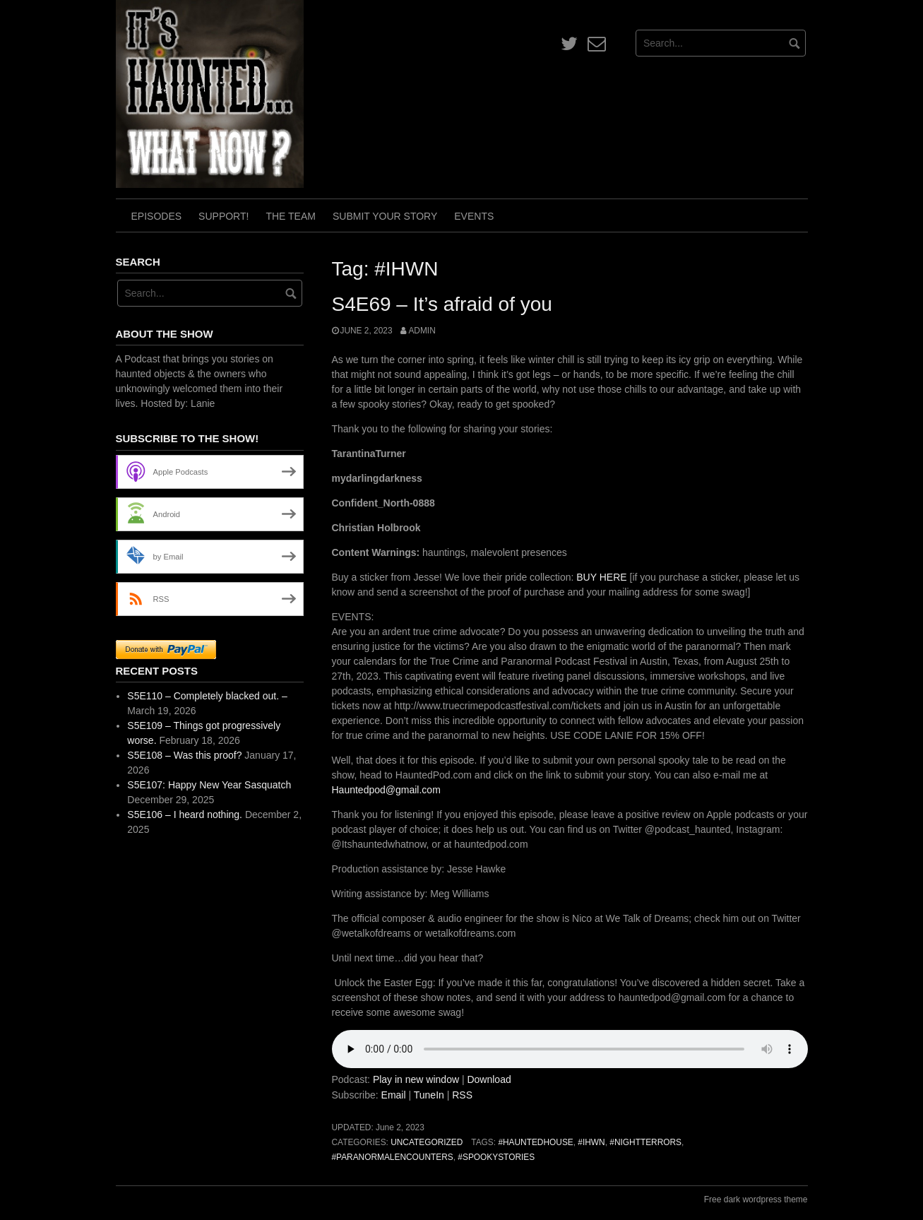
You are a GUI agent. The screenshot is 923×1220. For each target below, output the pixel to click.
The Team (291, 216)
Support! (223, 216)
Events (474, 216)
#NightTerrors (645, 1142)
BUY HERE (602, 577)
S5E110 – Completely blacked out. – (207, 695)
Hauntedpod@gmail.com (386, 789)
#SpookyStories (496, 1157)
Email (393, 1095)
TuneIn (429, 1095)
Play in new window (416, 1079)
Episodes (156, 216)
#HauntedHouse (535, 1142)
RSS (462, 1095)
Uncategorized (427, 1142)
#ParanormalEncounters (392, 1157)
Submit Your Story (385, 216)
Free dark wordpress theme (756, 1199)
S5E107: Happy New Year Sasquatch (209, 784)
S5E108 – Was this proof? (184, 755)
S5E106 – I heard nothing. (184, 814)
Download (489, 1079)
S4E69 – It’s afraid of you (442, 304)
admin (421, 331)
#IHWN (591, 1142)
